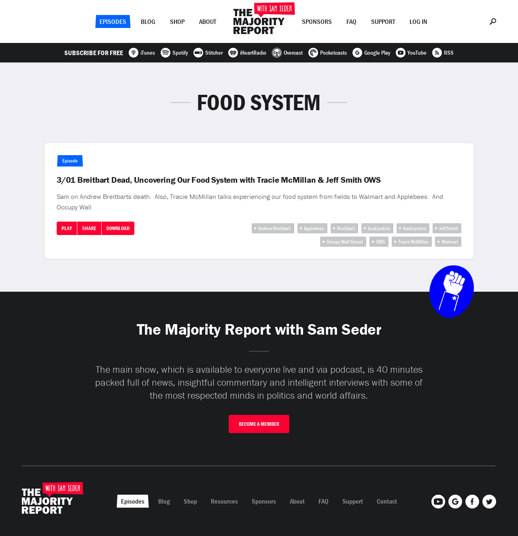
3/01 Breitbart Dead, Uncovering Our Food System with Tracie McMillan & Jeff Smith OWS (219, 180)
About (207, 21)
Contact (387, 501)
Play (67, 228)
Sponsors (317, 21)
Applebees (314, 228)
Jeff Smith (448, 228)
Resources (224, 501)
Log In (418, 21)
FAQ (351, 21)
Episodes (113, 21)
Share (89, 228)
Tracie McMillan (413, 241)
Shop (177, 21)
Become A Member (259, 424)
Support (383, 21)
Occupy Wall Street (345, 241)
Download (118, 228)
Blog (148, 21)
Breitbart (346, 228)
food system (414, 228)
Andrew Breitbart (274, 228)
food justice (379, 228)
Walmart (450, 241)
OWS (380, 241)
